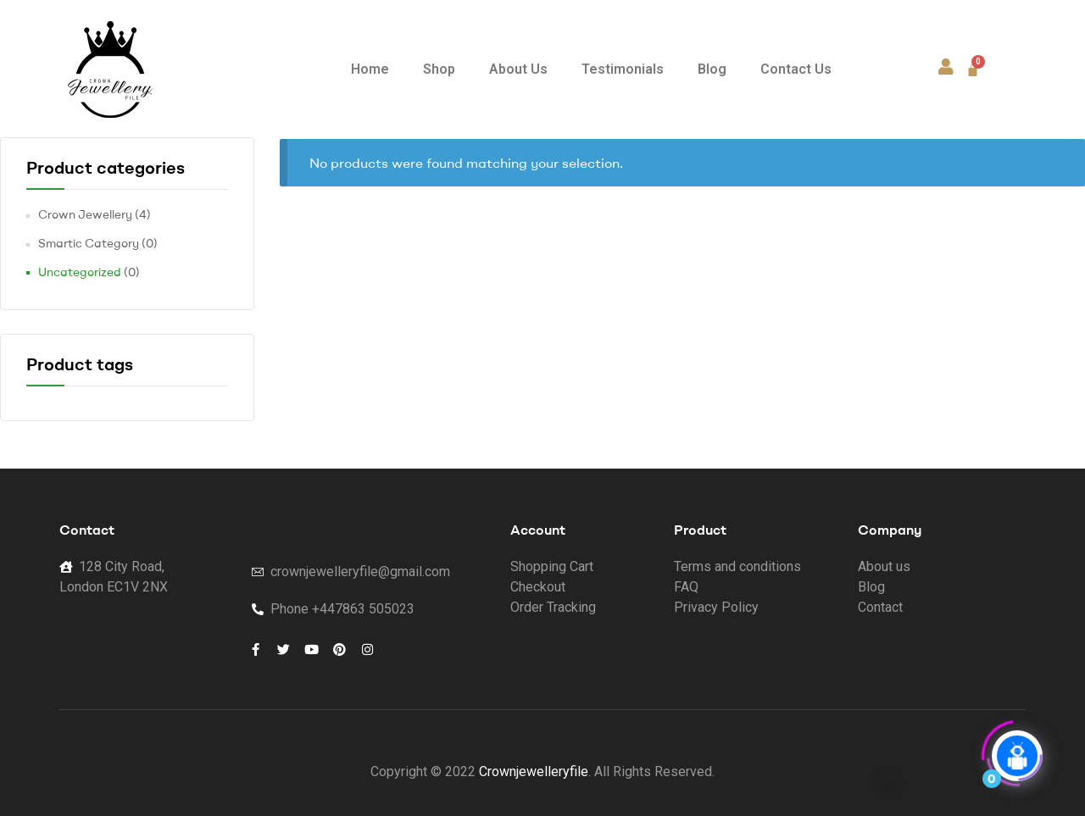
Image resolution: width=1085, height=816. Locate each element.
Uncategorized (79, 272)
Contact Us (796, 69)
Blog (712, 69)
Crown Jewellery (85, 214)
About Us (518, 69)
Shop (439, 69)
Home (370, 69)
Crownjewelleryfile (533, 771)
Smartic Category (88, 243)
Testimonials (622, 69)
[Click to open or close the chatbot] (1017, 749)
